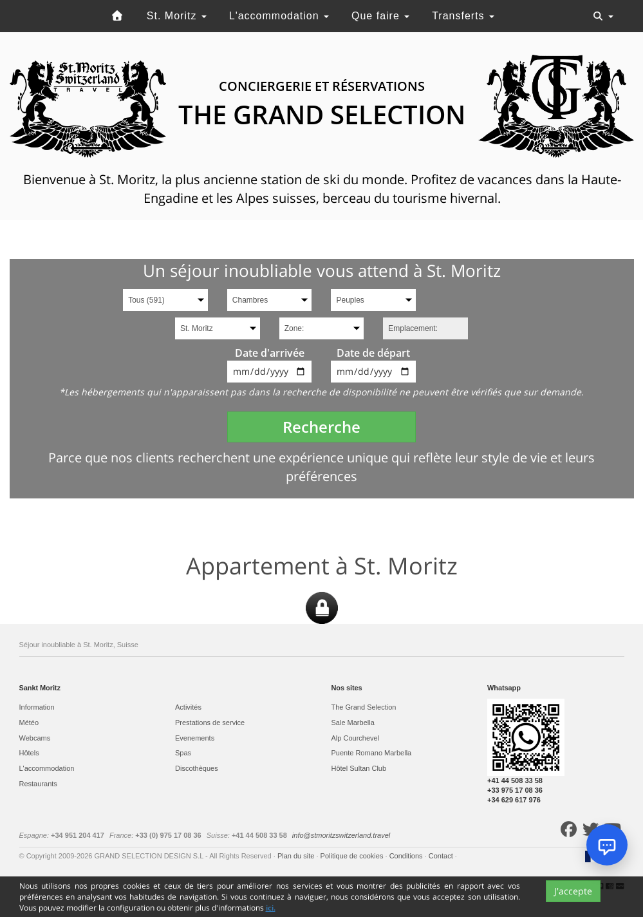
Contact (442, 856)
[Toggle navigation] (603, 16)
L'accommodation (279, 15)
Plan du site (297, 856)
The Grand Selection (363, 707)
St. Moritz (177, 15)
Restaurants (38, 784)
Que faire (380, 15)
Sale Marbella (353, 722)
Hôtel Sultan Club (359, 768)
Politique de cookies (353, 856)
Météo (29, 722)
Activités (188, 707)
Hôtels (29, 753)
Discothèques (196, 768)
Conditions (407, 856)
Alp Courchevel (355, 738)
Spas (183, 753)
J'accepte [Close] (573, 891)
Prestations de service (210, 722)
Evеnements (194, 738)
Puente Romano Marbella (371, 753)
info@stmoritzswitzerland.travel (341, 835)
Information (37, 707)
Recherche (321, 426)
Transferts (463, 15)
